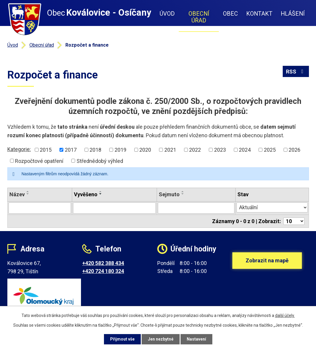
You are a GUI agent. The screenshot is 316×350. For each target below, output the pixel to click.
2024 (245, 150)
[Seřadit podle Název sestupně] (28, 194)
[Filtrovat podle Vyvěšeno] (114, 208)
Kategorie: (19, 149)
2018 (95, 150)
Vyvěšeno (85, 194)
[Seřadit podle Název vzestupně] (28, 191)
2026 (294, 150)
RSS (296, 71)
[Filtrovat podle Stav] (272, 207)
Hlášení (293, 13)
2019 (120, 150)
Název (17, 194)
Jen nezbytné (160, 339)
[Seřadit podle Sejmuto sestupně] (183, 194)
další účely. (285, 315)
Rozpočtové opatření (39, 161)
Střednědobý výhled (100, 161)
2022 (195, 150)
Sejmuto (169, 194)
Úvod (167, 13)
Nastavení (196, 339)
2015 (46, 150)
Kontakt (259, 13)
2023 (220, 150)
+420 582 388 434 (103, 263)
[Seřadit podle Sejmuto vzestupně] (183, 191)
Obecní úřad (198, 17)
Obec (230, 13)
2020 (145, 150)
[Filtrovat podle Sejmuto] (196, 208)
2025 (270, 150)
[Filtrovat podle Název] (40, 208)
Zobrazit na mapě (267, 260)
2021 (170, 150)
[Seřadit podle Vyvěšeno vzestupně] (100, 191)
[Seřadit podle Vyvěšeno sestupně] (100, 194)
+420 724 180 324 (103, 271)
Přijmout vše (122, 339)
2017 (71, 150)
